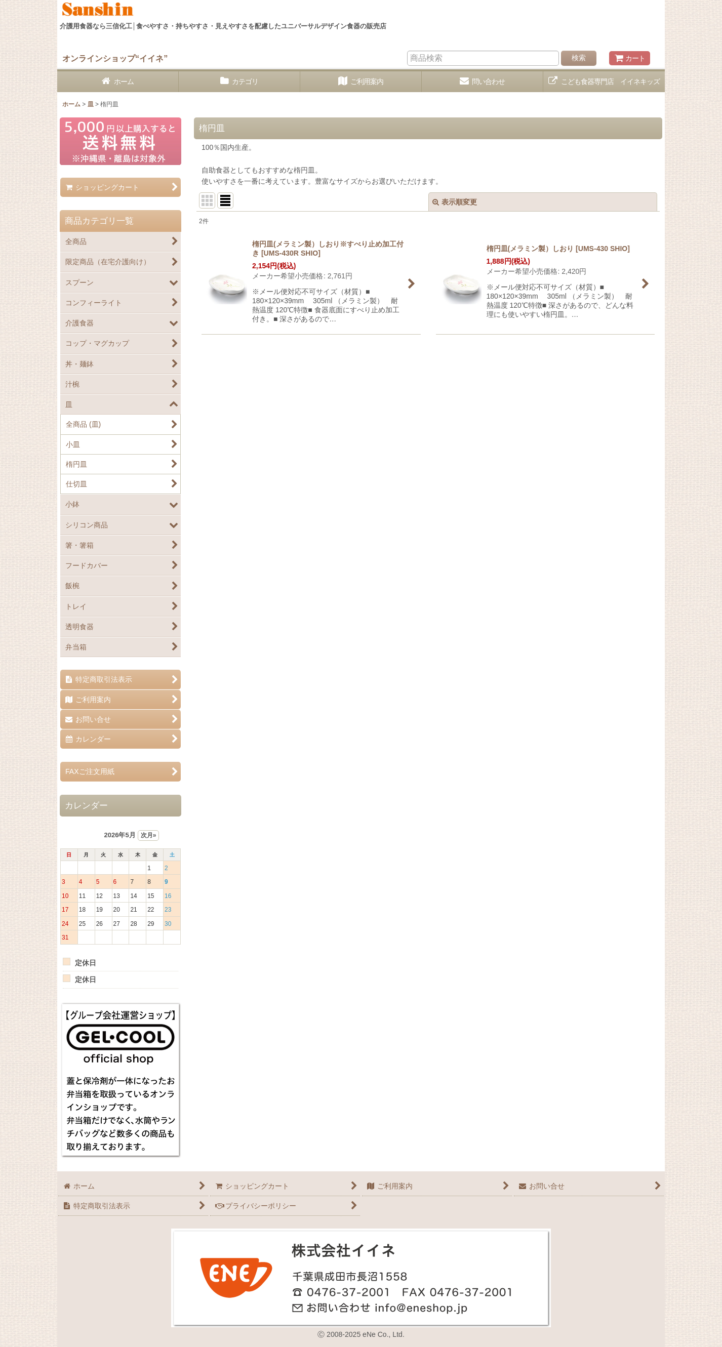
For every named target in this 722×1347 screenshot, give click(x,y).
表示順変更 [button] (454, 202)
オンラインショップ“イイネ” (115, 58)
